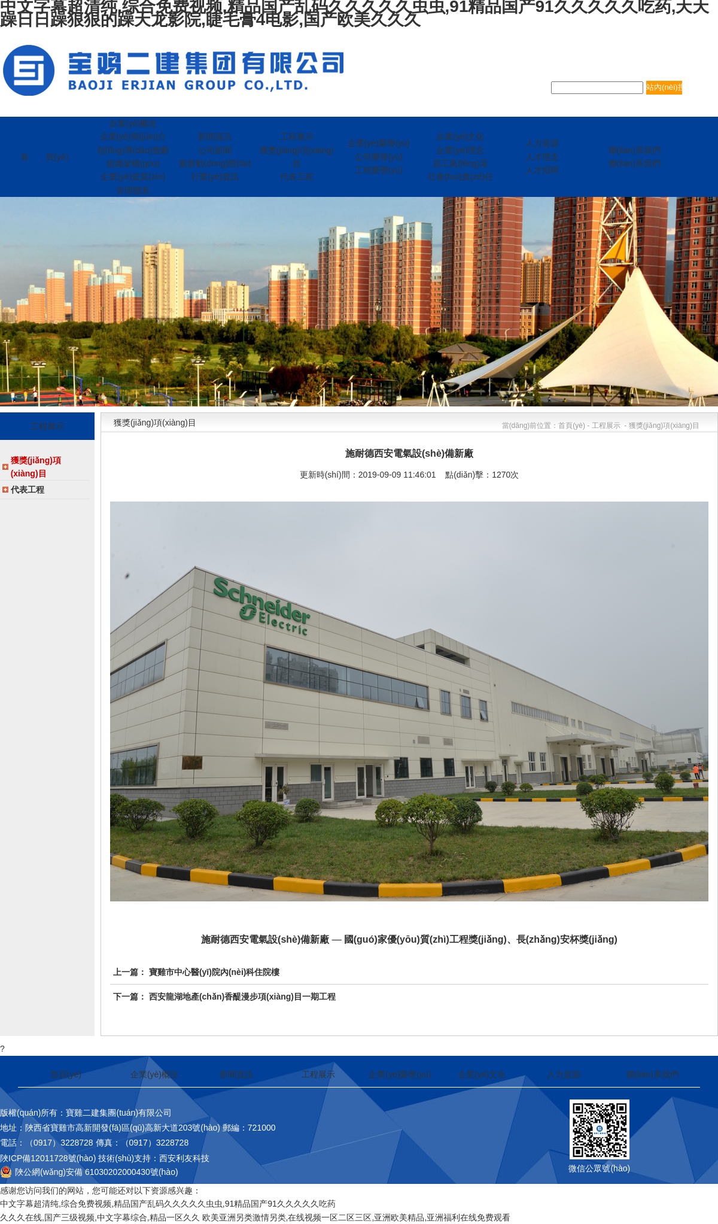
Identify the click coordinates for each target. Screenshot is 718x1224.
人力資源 (563, 1074)
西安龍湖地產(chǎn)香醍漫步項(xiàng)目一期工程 (242, 996)
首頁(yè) (65, 1074)
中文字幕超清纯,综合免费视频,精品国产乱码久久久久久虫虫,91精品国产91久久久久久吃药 (168, 1203)
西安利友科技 (184, 1158)
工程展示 (318, 1074)
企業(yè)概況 (154, 1074)
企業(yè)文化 (482, 1074)
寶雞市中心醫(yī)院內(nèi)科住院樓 (214, 972)
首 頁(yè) (44, 157)
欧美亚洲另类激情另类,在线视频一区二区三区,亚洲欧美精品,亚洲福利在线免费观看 (356, 1217)
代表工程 (27, 489)
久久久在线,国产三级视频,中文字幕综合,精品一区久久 (100, 1217)
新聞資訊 (236, 1074)
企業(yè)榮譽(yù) (400, 1074)
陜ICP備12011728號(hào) (48, 1158)
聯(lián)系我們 (652, 1074)
